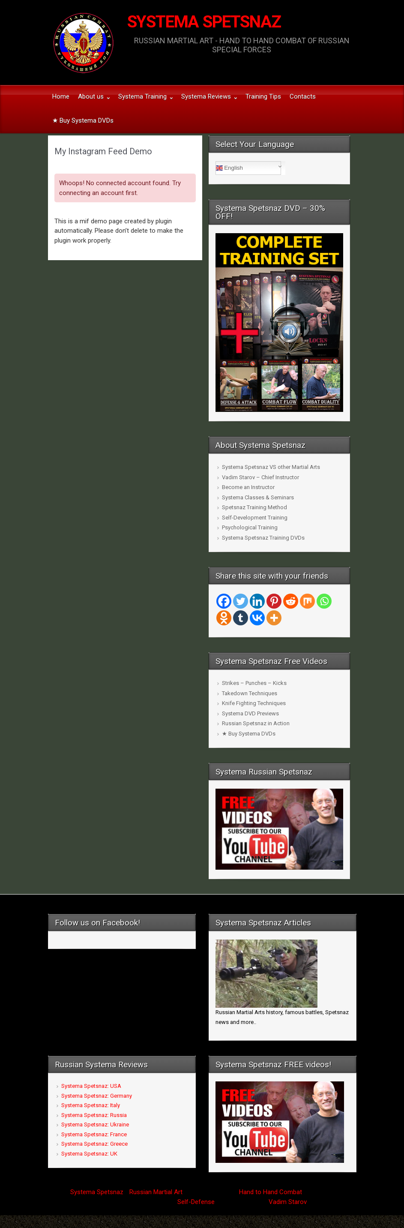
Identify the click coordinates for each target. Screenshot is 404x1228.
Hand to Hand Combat (270, 1192)
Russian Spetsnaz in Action (256, 723)
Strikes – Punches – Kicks (254, 683)
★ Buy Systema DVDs (248, 733)
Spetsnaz (110, 1192)
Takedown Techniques (249, 693)
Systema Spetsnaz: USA (91, 1086)
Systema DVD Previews (250, 713)
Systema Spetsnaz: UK (89, 1153)
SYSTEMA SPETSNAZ (204, 22)
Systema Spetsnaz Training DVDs (263, 537)
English (229, 168)
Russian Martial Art (156, 1192)
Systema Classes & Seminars (258, 497)
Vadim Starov (287, 1202)
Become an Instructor (248, 487)
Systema (82, 1192)
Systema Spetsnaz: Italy (90, 1105)
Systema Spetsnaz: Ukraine (95, 1124)
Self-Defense (196, 1202)
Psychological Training (250, 527)
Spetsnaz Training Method (254, 507)
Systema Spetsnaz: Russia (94, 1115)
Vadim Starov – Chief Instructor (260, 477)
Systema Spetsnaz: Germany (96, 1096)
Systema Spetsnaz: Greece (94, 1144)
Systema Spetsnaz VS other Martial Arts (271, 467)
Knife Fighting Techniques (254, 703)
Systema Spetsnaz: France (94, 1134)
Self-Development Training (254, 517)
